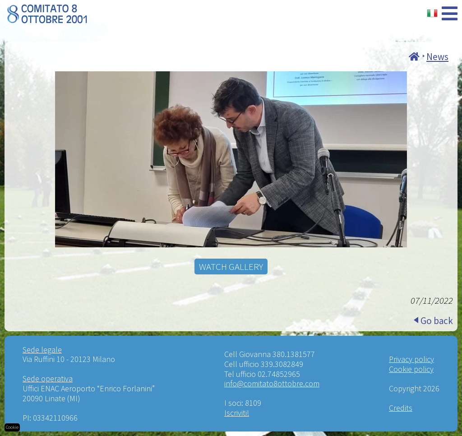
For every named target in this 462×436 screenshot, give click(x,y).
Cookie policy (411, 369)
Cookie (12, 427)
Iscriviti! (236, 413)
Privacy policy (411, 359)
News (437, 57)
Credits (400, 408)
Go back (436, 321)
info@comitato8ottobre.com (271, 383)
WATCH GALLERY (231, 266)
